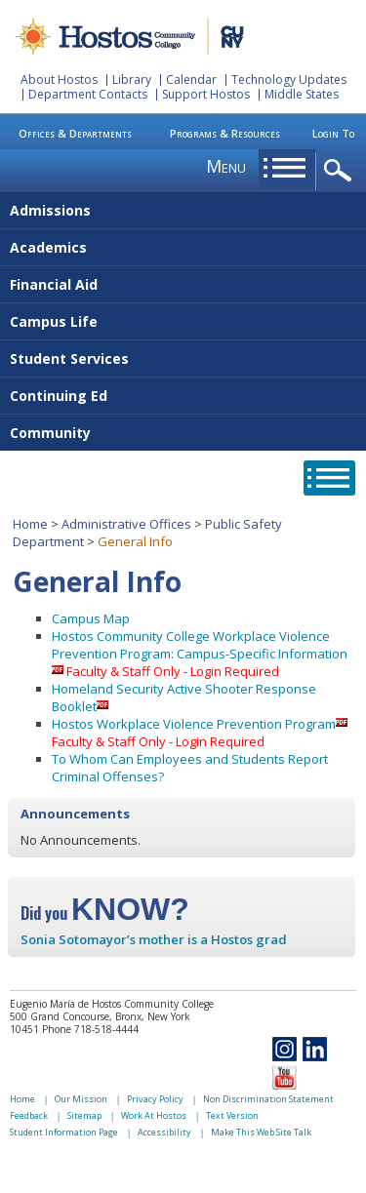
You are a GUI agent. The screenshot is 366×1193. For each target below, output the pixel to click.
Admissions (50, 210)
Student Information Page (64, 1132)
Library (131, 79)
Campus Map (91, 618)
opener (341, 171)
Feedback (29, 1115)
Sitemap (84, 1115)
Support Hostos (206, 94)
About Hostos (59, 79)
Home (30, 524)
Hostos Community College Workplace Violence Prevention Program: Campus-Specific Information (199, 644)
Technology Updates (288, 79)
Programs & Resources (225, 133)
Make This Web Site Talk (261, 1132)
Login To (333, 133)
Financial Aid (54, 284)
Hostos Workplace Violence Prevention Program (194, 724)
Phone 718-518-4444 (90, 1029)
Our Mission (81, 1099)
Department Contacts (87, 94)
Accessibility (164, 1132)
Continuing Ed (58, 395)
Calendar (191, 79)
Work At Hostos (153, 1115)
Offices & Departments (75, 133)
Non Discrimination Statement (268, 1099)
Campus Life (54, 321)
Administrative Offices (126, 524)
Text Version (232, 1115)
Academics (48, 247)
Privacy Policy (155, 1099)
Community (50, 432)
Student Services (69, 358)
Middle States (301, 94)
